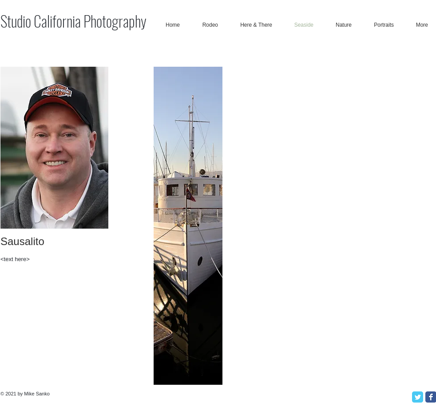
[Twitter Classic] (417, 397)
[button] (188, 226)
